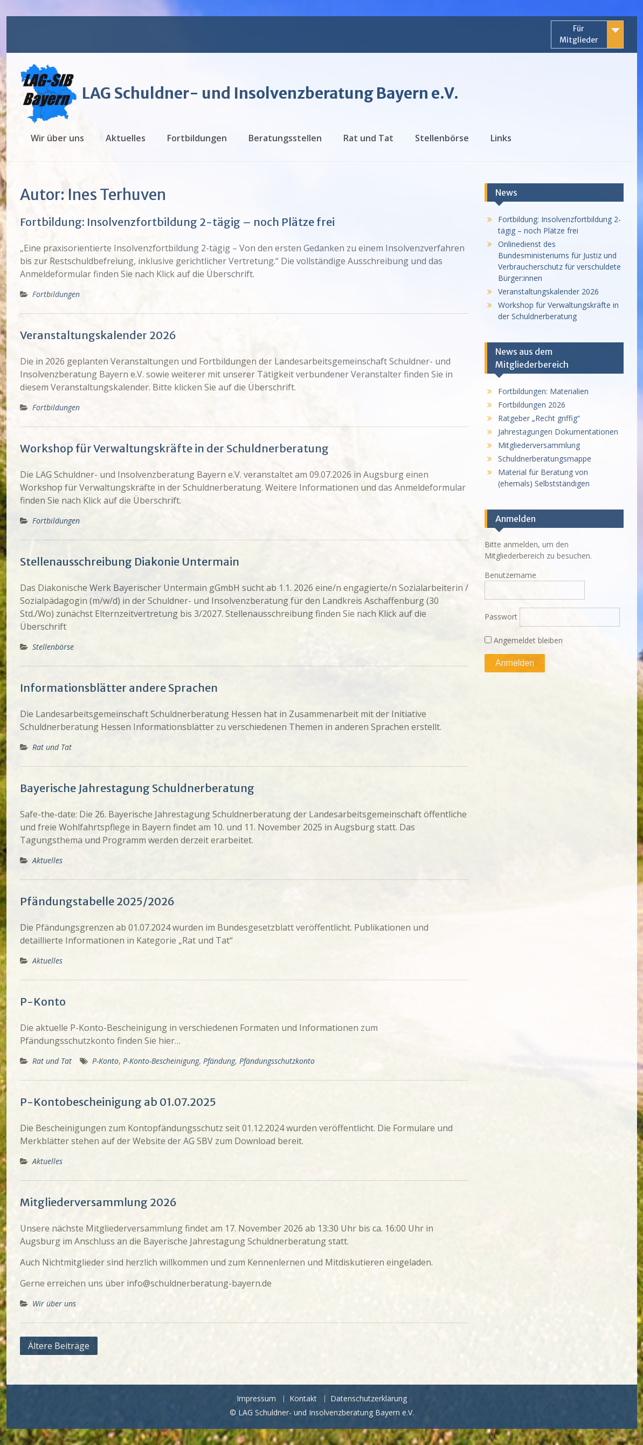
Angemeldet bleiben (524, 640)
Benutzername (510, 575)
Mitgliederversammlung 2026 (98, 1202)
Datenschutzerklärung (368, 1398)
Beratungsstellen (285, 138)
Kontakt (303, 1398)
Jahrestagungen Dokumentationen (558, 431)
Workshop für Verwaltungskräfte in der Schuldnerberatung (174, 448)
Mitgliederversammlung (539, 445)
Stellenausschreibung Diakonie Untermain (129, 561)
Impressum (256, 1398)
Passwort (501, 616)
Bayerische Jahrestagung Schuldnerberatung (137, 788)
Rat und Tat (368, 138)
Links (500, 138)
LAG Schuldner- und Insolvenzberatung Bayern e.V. (270, 93)
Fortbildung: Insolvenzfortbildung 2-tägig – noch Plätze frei (177, 222)
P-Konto (43, 1001)
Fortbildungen (197, 138)
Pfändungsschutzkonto (277, 1061)
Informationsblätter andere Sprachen (119, 687)
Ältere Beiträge (58, 1346)
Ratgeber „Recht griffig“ (539, 418)
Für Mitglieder (578, 34)
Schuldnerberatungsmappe (544, 458)
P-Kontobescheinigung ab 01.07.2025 (118, 1102)
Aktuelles (126, 138)
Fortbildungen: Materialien (543, 391)
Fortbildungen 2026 (531, 405)
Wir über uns (57, 138)
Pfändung (219, 1061)
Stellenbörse (442, 138)
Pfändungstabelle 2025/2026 (97, 901)
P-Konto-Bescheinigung (161, 1061)
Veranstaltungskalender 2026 (98, 335)
